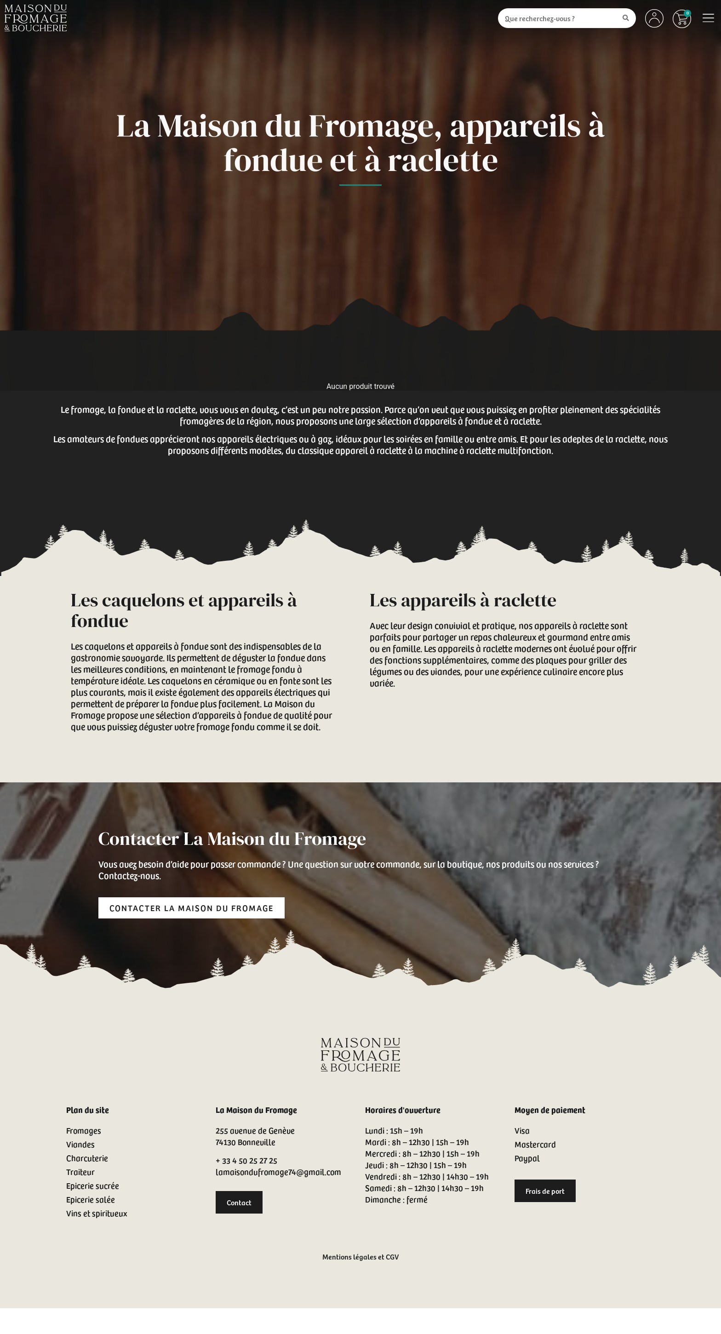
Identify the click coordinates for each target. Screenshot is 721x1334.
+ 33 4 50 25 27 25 (246, 1160)
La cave (375, 259)
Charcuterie (87, 1157)
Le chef (319, 258)
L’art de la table (565, 259)
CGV (392, 1256)
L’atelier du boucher (240, 259)
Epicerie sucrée (92, 1185)
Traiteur (80, 1171)
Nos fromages (147, 258)
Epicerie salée (90, 1199)
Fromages (83, 1130)
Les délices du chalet (462, 259)
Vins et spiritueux (96, 1213)
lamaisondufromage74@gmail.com (278, 1171)
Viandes (80, 1144)
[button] (708, 18)
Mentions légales (349, 1256)
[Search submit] (626, 18)
